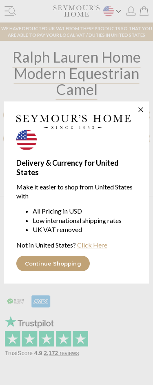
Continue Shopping (53, 263)
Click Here (92, 245)
